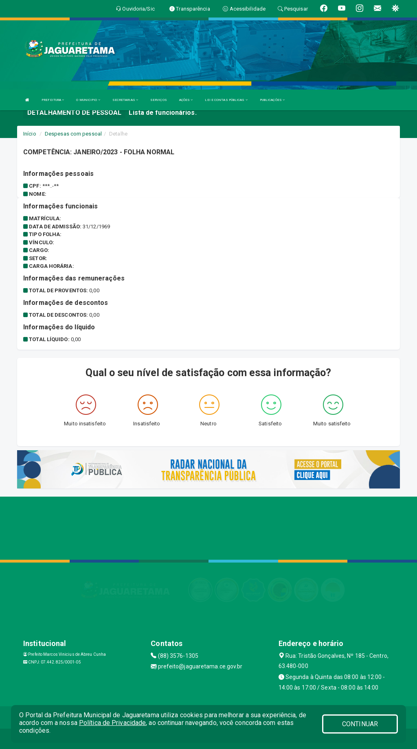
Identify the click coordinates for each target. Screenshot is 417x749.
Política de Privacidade (112, 723)
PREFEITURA (53, 100)
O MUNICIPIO (88, 100)
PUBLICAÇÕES (272, 100)
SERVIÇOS (158, 100)
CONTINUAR (360, 724)
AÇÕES (186, 100)
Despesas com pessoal (73, 134)
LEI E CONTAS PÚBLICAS (226, 100)
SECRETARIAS (125, 100)
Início (29, 134)
